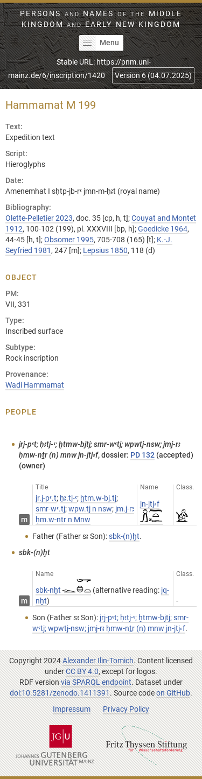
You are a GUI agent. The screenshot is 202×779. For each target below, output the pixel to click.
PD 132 (142, 455)
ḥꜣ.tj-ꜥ (68, 498)
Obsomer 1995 (69, 239)
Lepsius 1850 (105, 250)
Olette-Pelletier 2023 (39, 218)
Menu (99, 43)
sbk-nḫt (63, 590)
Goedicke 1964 (162, 228)
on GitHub (173, 693)
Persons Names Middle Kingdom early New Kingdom (101, 19)
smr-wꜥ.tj (50, 508)
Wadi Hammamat (34, 385)
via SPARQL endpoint (96, 682)
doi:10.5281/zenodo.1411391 (60, 693)
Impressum (71, 709)
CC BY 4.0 (82, 671)
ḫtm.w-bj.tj (98, 498)
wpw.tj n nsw (90, 508)
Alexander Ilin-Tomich (98, 660)
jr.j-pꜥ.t (46, 498)
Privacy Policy (126, 709)
